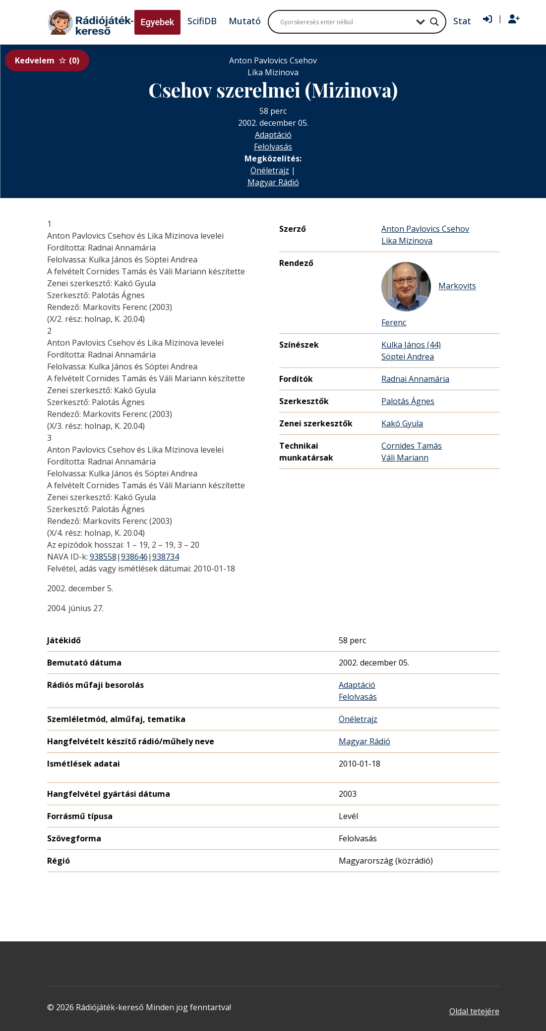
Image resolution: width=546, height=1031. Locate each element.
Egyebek (158, 22)
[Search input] (345, 22)
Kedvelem (47, 60)
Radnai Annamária (415, 378)
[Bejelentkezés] (487, 19)
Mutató (245, 21)
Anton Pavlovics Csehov (425, 228)
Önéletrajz (269, 170)
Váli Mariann (404, 457)
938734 (165, 556)
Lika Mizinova (406, 240)
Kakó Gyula (402, 423)
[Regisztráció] (514, 19)
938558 (103, 556)
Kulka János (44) (411, 344)
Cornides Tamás (411, 445)
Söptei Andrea (407, 356)
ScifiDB (202, 21)
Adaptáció (273, 134)
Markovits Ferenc (428, 295)
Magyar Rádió (273, 182)
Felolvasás (273, 146)
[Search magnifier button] (434, 22)
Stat (462, 21)
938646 (134, 556)
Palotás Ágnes (407, 401)
